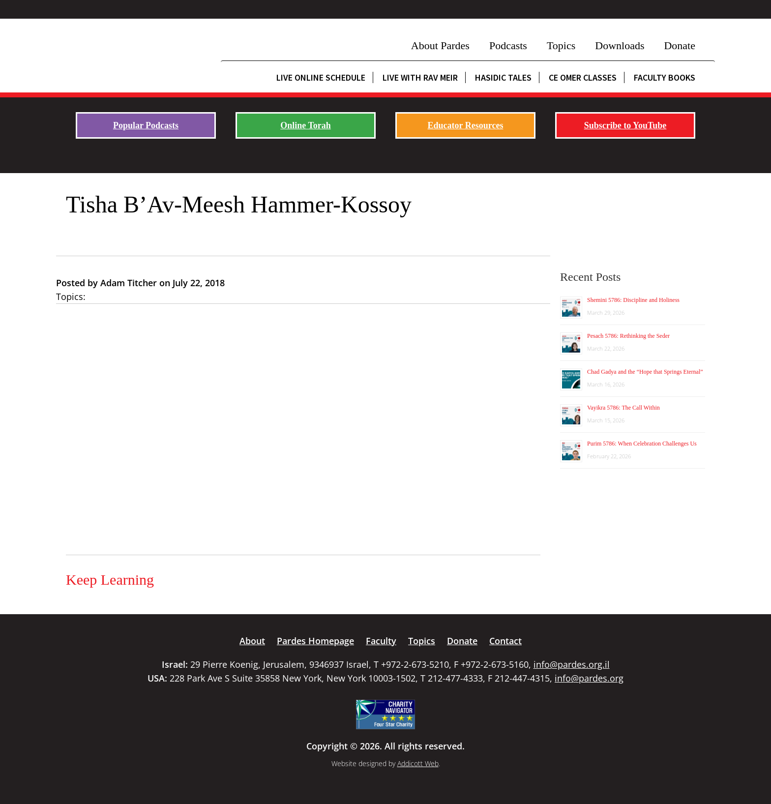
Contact (505, 641)
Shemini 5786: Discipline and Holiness (633, 300)
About (252, 641)
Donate (679, 45)
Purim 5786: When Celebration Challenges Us (642, 443)
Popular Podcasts (145, 125)
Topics (561, 45)
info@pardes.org (589, 678)
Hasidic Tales (503, 77)
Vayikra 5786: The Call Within (623, 407)
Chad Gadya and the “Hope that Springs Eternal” (645, 371)
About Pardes (440, 45)
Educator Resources (466, 125)
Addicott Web (418, 763)
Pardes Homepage (315, 641)
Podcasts (508, 45)
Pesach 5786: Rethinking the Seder (628, 335)
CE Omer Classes (583, 77)
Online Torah (305, 125)
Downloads (619, 45)
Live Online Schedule (320, 77)
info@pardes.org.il (572, 664)
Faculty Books (664, 77)
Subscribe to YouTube (625, 125)
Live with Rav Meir (420, 77)
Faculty (381, 641)
